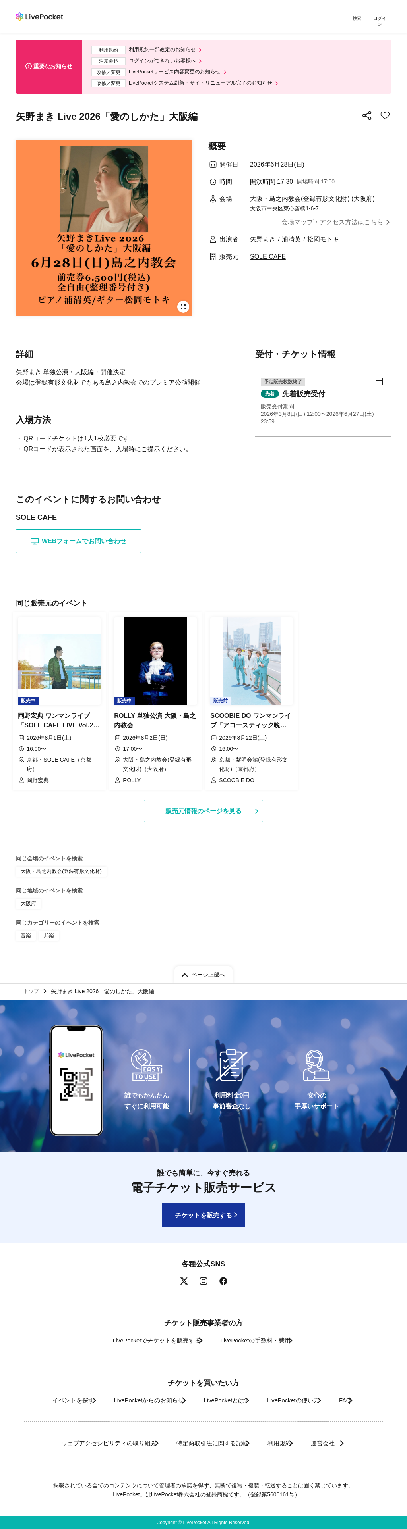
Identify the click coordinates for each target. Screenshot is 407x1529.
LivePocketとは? (223, 1399)
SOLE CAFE (268, 257)
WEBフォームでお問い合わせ (78, 542)
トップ (32, 988)
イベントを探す (47, 1399)
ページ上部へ (208, 970)
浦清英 (291, 240)
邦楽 (47, 930)
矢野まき (262, 240)
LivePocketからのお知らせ (134, 1399)
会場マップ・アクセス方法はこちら (332, 222)
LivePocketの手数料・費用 (259, 1339)
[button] (323, 400)
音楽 (25, 930)
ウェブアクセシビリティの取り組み (90, 1442)
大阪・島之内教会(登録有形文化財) (58, 869)
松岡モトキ (323, 240)
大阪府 (28, 900)
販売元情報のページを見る (203, 808)
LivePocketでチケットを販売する (146, 1339)
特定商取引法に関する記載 (206, 1442)
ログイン (381, 18)
